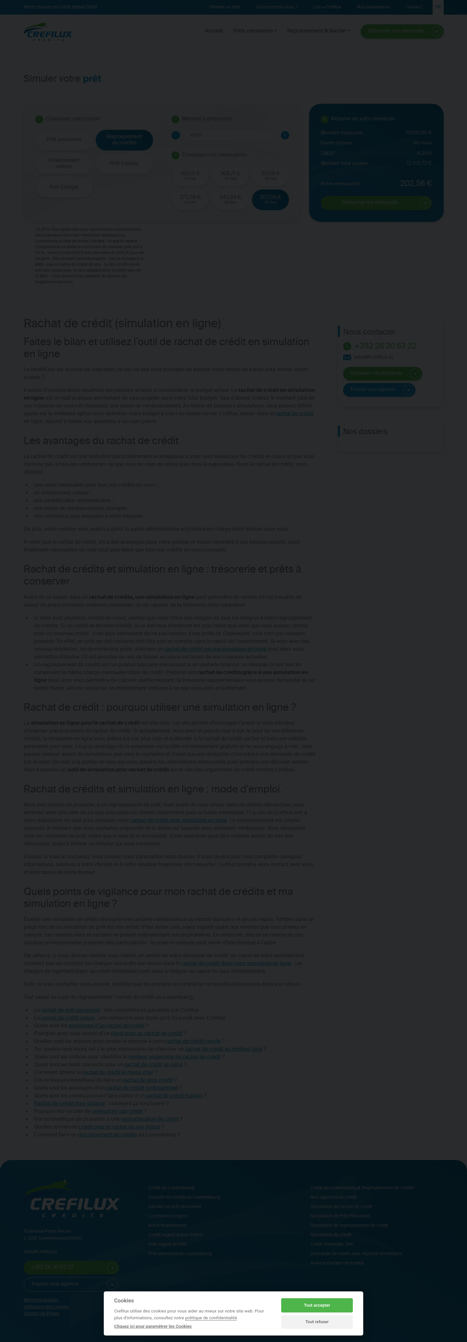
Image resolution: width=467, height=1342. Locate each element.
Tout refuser (317, 1321)
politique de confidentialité (211, 1317)
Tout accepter (317, 1305)
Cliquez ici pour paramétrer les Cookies (153, 1326)
